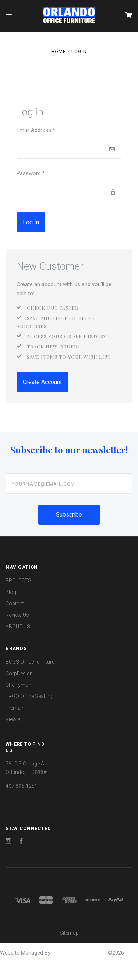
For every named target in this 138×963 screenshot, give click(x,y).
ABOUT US (18, 627)
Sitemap (69, 933)
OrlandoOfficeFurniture (80, 952)
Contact (15, 603)
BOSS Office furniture (30, 662)
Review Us (17, 615)
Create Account (42, 382)
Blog (11, 592)
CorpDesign (19, 673)
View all (14, 719)
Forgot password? (72, 222)
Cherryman (18, 685)
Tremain (15, 708)
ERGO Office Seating (29, 696)
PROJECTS (18, 580)
